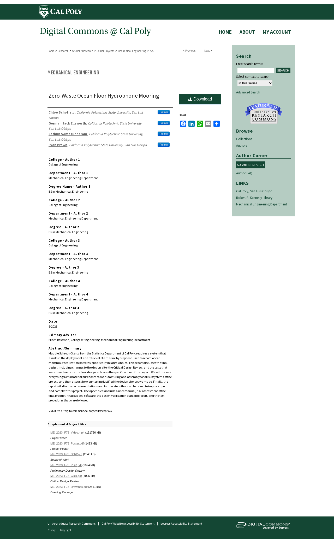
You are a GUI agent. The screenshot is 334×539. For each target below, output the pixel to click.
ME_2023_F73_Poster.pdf (67, 443)
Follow (163, 112)
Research (63, 51)
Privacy (51, 530)
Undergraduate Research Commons (263, 113)
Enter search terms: (249, 64)
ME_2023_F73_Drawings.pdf (68, 486)
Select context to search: (253, 76)
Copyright (65, 530)
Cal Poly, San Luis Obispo (254, 191)
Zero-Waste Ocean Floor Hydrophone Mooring (104, 95)
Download (200, 99)
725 (151, 51)
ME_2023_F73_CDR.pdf (66, 475)
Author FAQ (244, 173)
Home (50, 51)
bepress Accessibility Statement (181, 523)
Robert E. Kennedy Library (254, 198)
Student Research (82, 51)
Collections (244, 139)
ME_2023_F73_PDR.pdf (66, 465)
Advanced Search (248, 92)
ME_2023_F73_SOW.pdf (66, 454)
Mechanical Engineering (132, 51)
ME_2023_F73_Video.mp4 (67, 432)
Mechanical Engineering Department (261, 204)
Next (207, 50)
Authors (241, 145)
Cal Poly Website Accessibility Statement (128, 523)
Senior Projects (105, 51)
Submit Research (250, 165)
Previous (190, 50)
